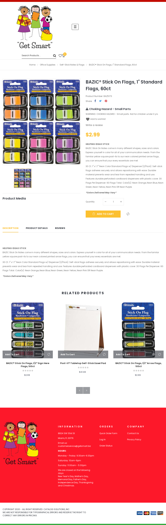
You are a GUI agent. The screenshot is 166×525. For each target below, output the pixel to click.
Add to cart (103, 214)
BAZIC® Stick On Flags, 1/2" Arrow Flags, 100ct (138, 366)
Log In (102, 440)
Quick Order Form (108, 434)
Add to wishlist (96, 119)
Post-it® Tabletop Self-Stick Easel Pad (83, 364)
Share (95, 101)
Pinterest (106, 101)
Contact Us (133, 434)
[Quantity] (113, 201)
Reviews (60, 228)
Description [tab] (10, 228)
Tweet (100, 101)
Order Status (106, 446)
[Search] (39, 56)
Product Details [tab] (37, 228)
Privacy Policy (134, 440)
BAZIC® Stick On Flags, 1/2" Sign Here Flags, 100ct (27, 366)
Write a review (94, 125)
